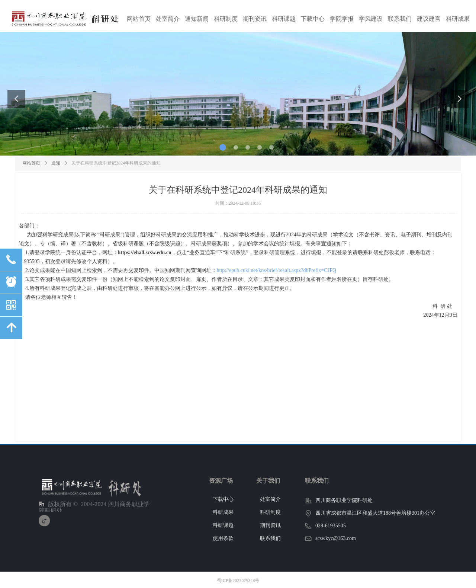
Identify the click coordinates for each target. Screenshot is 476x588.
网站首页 (31, 163)
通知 (55, 163)
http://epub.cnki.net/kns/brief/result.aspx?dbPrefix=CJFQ (277, 270)
